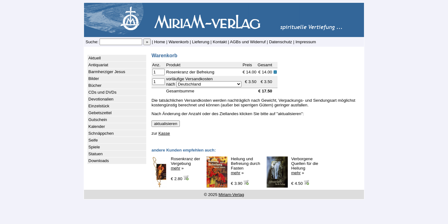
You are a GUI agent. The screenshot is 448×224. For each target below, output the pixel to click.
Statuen (95, 154)
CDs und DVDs (102, 92)
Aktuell (94, 58)
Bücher (94, 85)
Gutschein (97, 119)
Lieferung (200, 42)
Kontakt (220, 42)
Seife (93, 140)
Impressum (306, 42)
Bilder (93, 78)
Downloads (98, 160)
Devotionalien (101, 99)
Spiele (94, 147)
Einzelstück (98, 106)
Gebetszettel (100, 112)
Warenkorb (179, 42)
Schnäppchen (101, 133)
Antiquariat (98, 65)
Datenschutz (280, 42)
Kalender (96, 126)
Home (159, 42)
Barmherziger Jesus (106, 71)
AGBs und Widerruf (248, 42)
